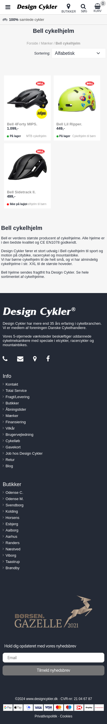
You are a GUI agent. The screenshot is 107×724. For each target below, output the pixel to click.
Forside (32, 43)
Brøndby (12, 568)
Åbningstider (15, 409)
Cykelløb (12, 441)
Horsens (12, 518)
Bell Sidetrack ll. (21, 192)
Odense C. (14, 492)
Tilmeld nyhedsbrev (53, 670)
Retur (10, 460)
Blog (9, 466)
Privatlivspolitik (46, 716)
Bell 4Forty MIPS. (22, 124)
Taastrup (12, 561)
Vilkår (10, 428)
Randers (12, 543)
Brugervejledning (19, 434)
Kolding (11, 511)
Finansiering (15, 422)
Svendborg (14, 505)
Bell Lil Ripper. (69, 124)
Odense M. (14, 499)
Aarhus (11, 536)
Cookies (66, 716)
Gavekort (13, 447)
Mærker (11, 416)
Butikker (12, 403)
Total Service (16, 390)
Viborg (10, 555)
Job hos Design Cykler (24, 453)
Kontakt (11, 384)
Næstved (12, 549)
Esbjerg (11, 524)
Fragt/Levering (17, 397)
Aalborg (11, 530)
